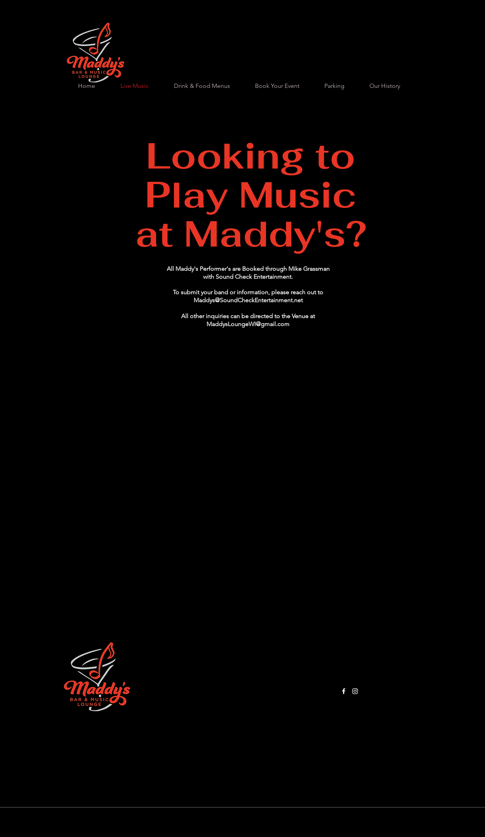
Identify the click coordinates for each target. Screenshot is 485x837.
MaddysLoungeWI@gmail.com (248, 324)
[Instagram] (355, 691)
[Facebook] (343, 691)
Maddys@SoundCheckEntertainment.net (248, 300)
